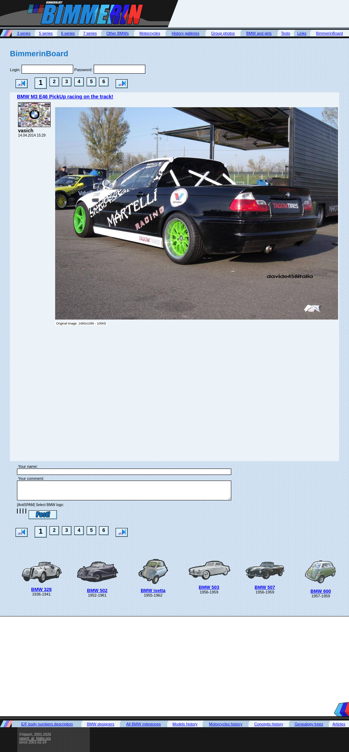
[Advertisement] (174, 666)
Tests (285, 33)
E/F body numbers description (47, 724)
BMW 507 (265, 587)
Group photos (223, 33)
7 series (90, 33)
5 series (46, 33)
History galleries (185, 33)
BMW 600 (320, 591)
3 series (24, 33)
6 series (68, 33)
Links (302, 33)
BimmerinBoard (329, 33)
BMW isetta (153, 590)
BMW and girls (259, 33)
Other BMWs (117, 33)
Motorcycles (149, 33)
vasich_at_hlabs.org (35, 738)
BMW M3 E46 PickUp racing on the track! (65, 96)
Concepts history (268, 724)
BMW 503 (209, 587)
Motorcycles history (225, 724)
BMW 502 (97, 590)
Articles (338, 724)
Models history (185, 724)
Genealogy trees (309, 724)
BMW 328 (41, 589)
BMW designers (101, 724)
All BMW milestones (143, 724)
